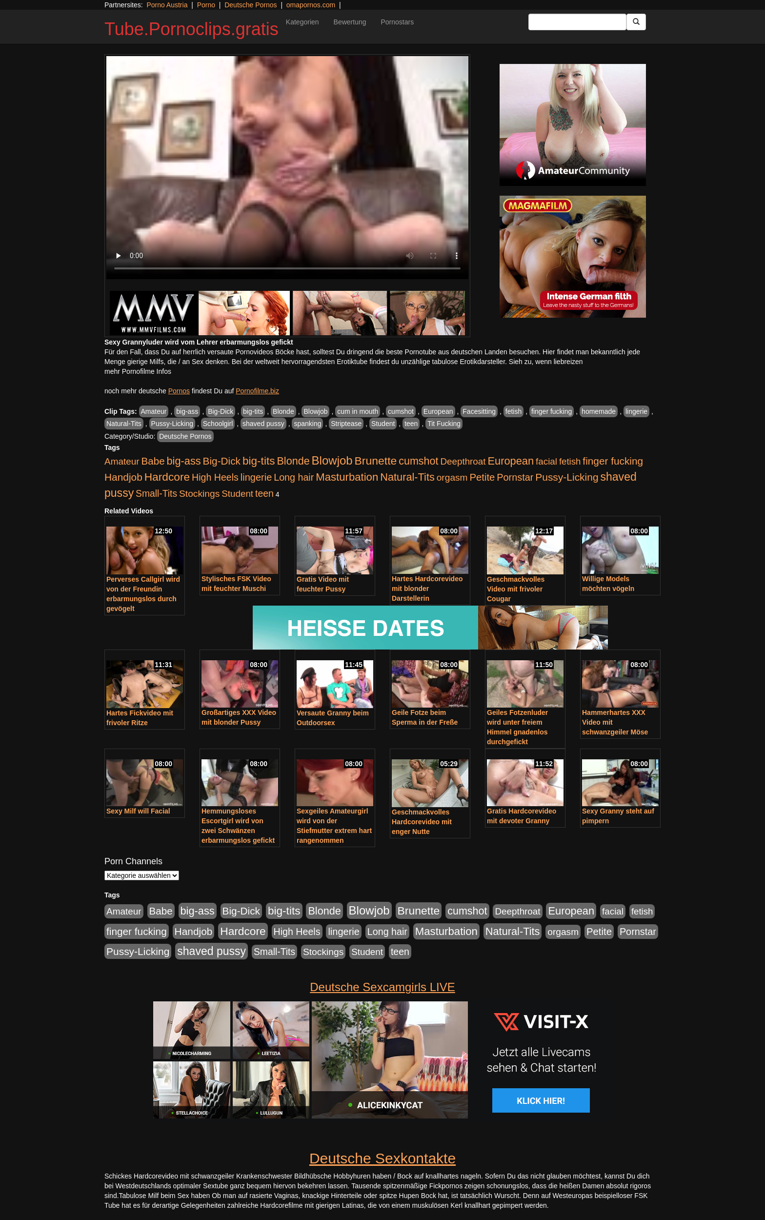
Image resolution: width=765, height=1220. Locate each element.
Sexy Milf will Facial (138, 811)
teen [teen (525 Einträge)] (264, 493)
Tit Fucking (444, 423)
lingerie (636, 411)
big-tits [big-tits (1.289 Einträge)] (258, 461)
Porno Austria (166, 5)
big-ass (187, 411)
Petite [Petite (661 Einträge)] (482, 477)
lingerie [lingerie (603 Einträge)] (256, 477)
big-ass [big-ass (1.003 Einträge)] (184, 461)
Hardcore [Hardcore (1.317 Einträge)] (167, 476)
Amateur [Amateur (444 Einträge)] (122, 461)
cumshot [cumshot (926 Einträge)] (418, 461)
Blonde (283, 411)
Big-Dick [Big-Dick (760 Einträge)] (222, 461)
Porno (206, 5)
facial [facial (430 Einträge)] (546, 461)
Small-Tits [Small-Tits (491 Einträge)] (156, 493)
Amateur (154, 411)
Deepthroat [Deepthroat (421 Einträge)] (462, 461)
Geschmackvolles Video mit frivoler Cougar (515, 589)
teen (411, 423)
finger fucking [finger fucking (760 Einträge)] (613, 461)
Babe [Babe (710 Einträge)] (153, 461)
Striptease (346, 423)
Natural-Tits (123, 423)
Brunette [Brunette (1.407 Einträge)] (376, 460)
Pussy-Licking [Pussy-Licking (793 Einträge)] (566, 477)
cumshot (401, 411)
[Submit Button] (636, 22)
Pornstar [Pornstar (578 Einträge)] (515, 477)
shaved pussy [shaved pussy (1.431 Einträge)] (211, 951)
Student (383, 423)
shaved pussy (263, 423)
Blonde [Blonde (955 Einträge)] (293, 461)
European (438, 411)
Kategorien (302, 22)
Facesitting (479, 411)
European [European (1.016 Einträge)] (510, 461)
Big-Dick (220, 411)
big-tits (253, 411)
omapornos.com (310, 5)
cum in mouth (357, 411)
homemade (599, 411)
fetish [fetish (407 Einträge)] (570, 461)
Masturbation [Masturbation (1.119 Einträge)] (347, 477)
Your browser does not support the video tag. (287, 167)
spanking (307, 423)
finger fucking (551, 411)
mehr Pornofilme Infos (137, 371)
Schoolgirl (218, 423)
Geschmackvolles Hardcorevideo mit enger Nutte (422, 821)
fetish (513, 411)
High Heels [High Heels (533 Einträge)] (215, 477)
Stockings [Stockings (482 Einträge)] (199, 493)
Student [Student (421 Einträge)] (237, 493)
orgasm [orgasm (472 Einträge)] (452, 477)
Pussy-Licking (172, 423)
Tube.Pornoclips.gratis (191, 29)
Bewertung (350, 22)
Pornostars (397, 22)
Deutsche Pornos (250, 5)
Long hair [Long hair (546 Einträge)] (294, 477)
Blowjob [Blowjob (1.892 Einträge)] (332, 460)
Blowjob (315, 411)
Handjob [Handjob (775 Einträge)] (123, 477)
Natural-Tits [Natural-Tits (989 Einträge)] (407, 477)
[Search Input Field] (577, 22)
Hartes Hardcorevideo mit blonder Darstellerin (427, 588)
